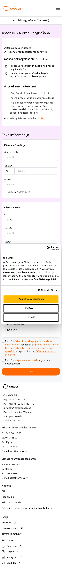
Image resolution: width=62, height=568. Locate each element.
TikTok (10, 551)
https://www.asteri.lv (26, 360)
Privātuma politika (12, 502)
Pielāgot (31, 308)
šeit (43, 118)
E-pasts (8, 179)
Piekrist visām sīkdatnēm (31, 299)
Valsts (7, 214)
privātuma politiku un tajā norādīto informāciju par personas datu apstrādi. (32, 348)
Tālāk (31, 371)
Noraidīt (31, 317)
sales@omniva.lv (19, 478)
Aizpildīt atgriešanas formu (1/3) (31, 20)
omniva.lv (9, 522)
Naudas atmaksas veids (15, 324)
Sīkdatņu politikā (47, 279)
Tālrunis (8, 166)
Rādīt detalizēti (45, 290)
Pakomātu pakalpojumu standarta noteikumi (27, 508)
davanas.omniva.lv (14, 534)
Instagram (12, 557)
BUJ (4, 491)
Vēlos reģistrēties (19, 192)
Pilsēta (7, 242)
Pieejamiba (8, 497)
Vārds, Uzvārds (11, 152)
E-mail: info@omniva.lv (14, 451)
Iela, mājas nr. (10, 228)
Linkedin (11, 563)
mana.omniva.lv (12, 528)
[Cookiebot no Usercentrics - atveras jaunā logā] (46, 248)
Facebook (12, 546)
